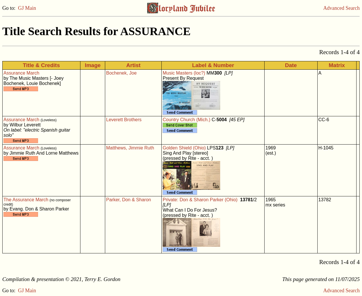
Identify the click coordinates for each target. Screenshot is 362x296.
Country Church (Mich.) (186, 119)
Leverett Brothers (124, 119)
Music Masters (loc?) (184, 73)
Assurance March (21, 73)
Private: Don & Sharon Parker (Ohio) (200, 199)
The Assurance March (25, 199)
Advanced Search (341, 8)
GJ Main (27, 8)
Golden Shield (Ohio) (184, 147)
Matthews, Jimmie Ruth (130, 147)
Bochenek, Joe (121, 73)
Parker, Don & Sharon (128, 199)
